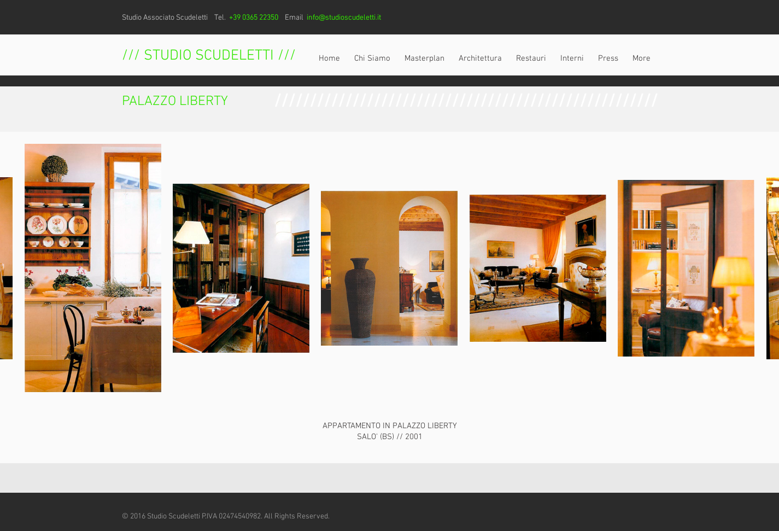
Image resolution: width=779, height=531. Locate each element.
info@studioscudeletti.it (344, 17)
